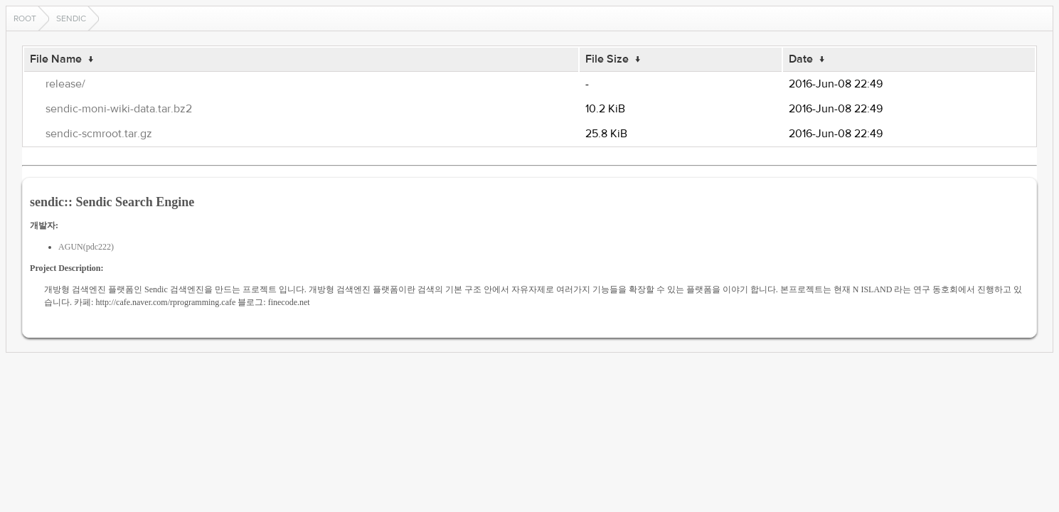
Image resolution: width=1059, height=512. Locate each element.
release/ (65, 84)
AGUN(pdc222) (86, 247)
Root (25, 18)
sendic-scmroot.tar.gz (99, 134)
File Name (56, 59)
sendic (71, 18)
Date (801, 59)
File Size (607, 59)
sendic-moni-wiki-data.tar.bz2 (119, 109)
